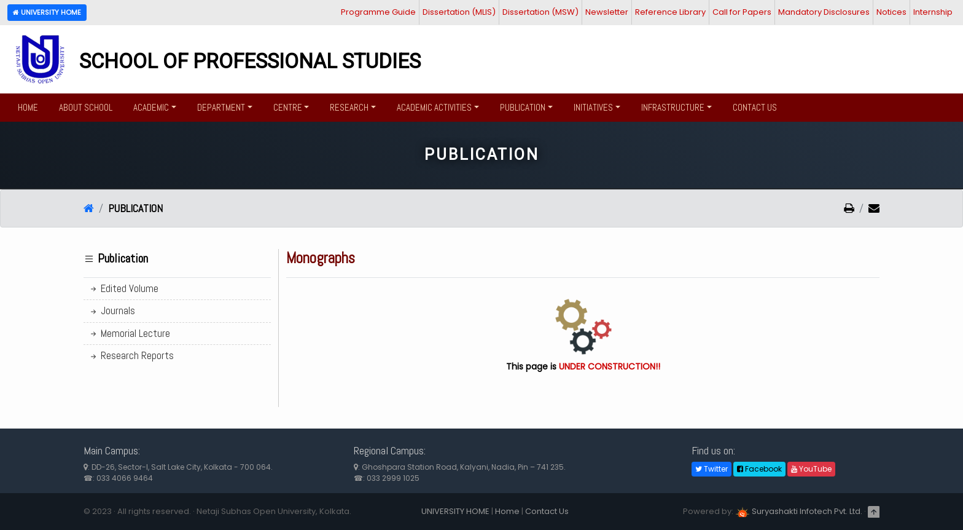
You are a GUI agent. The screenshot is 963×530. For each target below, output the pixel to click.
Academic (151, 107)
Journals (111, 310)
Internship (933, 12)
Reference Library (670, 12)
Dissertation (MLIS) (459, 12)
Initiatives (593, 107)
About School (85, 107)
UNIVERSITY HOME (455, 511)
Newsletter (606, 12)
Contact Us (755, 107)
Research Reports (131, 355)
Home (28, 107)
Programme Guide (378, 12)
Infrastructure (672, 107)
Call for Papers (741, 12)
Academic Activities (434, 107)
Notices (891, 12)
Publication (522, 107)
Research (349, 107)
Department (221, 107)
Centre (287, 107)
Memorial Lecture (129, 333)
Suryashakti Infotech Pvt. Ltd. (798, 511)
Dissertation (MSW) (540, 12)
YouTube (811, 469)
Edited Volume (123, 288)
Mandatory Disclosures (824, 12)
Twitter (711, 469)
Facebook (759, 469)
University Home (47, 12)
